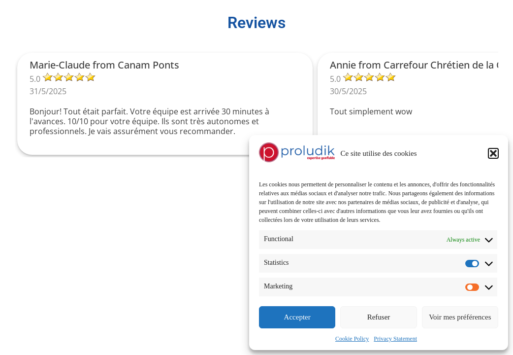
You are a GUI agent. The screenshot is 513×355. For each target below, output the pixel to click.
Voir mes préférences (460, 317)
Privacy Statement (395, 338)
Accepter (297, 317)
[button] (493, 153)
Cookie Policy (352, 338)
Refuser (378, 317)
